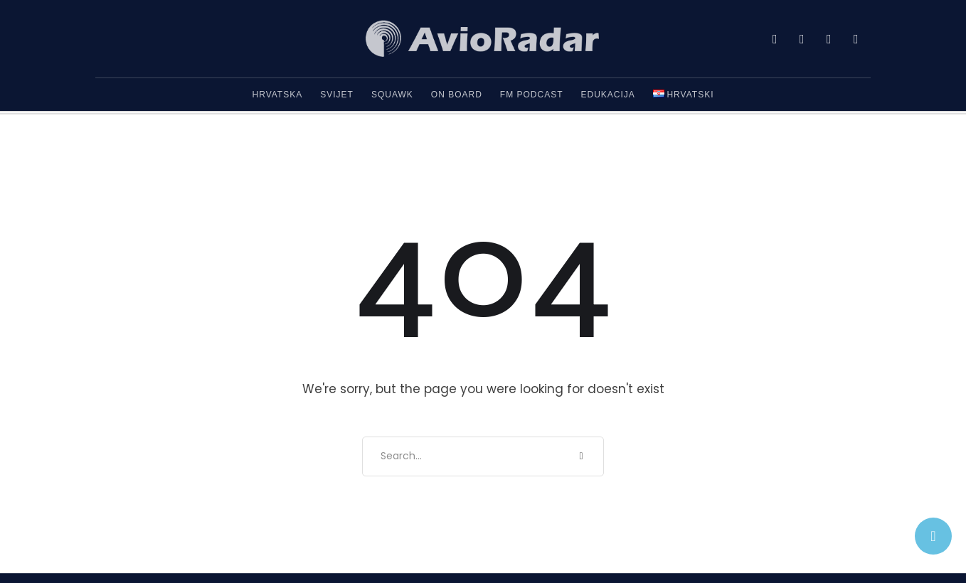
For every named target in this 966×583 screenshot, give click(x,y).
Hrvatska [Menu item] (278, 94)
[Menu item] (683, 94)
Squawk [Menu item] (392, 94)
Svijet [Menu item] (337, 94)
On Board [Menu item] (456, 94)
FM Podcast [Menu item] (531, 94)
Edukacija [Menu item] (608, 94)
